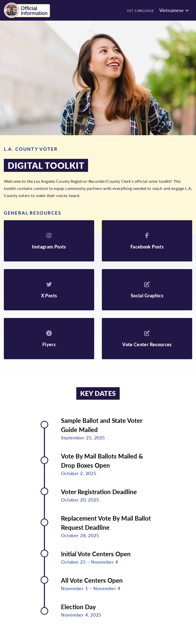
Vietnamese (171, 10)
